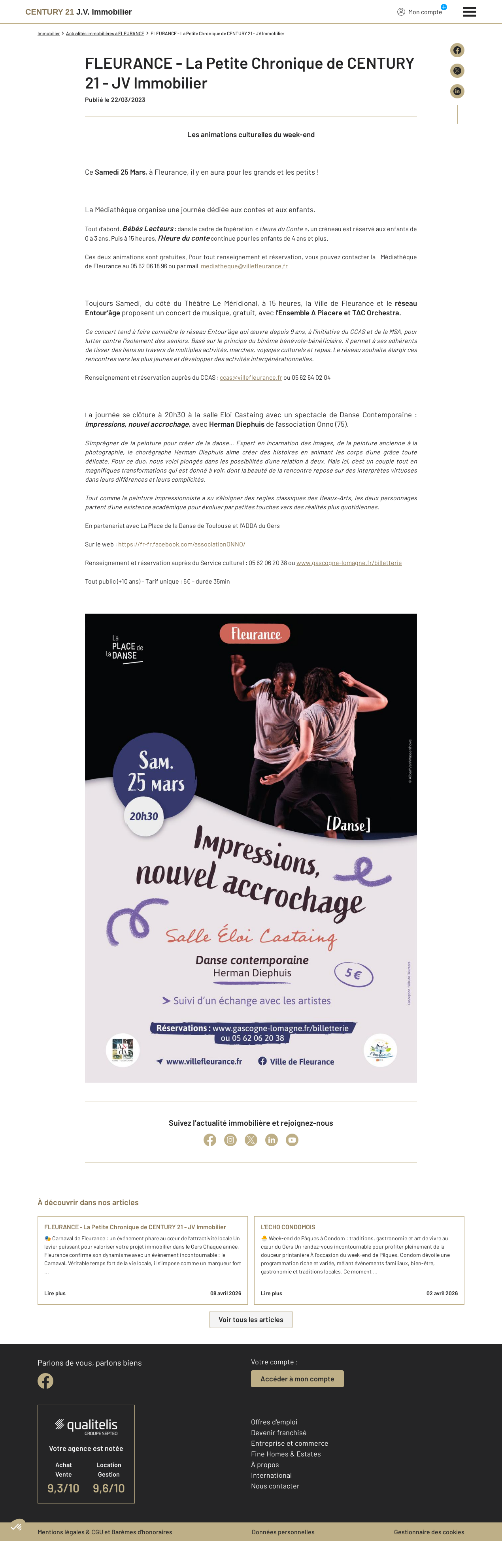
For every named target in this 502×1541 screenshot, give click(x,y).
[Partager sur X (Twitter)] (457, 71)
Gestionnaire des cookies (429, 1531)
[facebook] (45, 1381)
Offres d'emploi (274, 1421)
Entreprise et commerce (289, 1443)
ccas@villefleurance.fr (251, 377)
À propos (265, 1464)
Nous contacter (275, 1485)
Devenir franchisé (279, 1432)
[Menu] (470, 11)
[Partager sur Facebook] (457, 50)
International (271, 1475)
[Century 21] (78, 11)
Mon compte (419, 11)
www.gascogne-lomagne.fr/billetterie (349, 562)
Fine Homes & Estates (286, 1453)
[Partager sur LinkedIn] (457, 91)
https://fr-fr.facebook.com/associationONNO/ (181, 544)
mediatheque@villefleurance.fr (244, 265)
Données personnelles (283, 1531)
